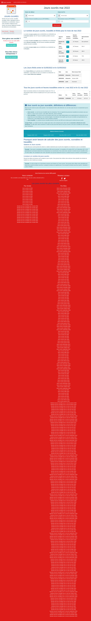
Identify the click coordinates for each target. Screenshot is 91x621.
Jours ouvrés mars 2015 (63, 398)
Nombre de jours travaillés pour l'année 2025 (27, 222)
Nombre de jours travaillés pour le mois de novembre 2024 (63, 595)
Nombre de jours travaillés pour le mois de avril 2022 (63, 544)
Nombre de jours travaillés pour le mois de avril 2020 (63, 505)
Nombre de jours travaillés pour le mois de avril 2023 (63, 564)
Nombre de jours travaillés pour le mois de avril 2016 (63, 407)
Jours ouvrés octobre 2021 (63, 269)
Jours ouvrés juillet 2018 (63, 333)
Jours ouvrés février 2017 (64, 360)
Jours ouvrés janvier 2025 (63, 206)
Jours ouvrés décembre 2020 (63, 285)
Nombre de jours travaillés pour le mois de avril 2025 (63, 603)
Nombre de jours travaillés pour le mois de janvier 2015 (63, 481)
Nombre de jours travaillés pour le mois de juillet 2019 (63, 471)
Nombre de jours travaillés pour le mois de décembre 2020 (63, 518)
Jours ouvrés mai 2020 (63, 297)
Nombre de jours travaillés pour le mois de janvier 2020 (63, 500)
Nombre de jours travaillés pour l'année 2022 (27, 217)
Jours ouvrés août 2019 (63, 311)
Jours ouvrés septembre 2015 (63, 388)
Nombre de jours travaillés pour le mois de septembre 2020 (63, 513)
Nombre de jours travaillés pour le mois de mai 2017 (63, 429)
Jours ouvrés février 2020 (64, 302)
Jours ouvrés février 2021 (64, 282)
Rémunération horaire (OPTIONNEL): (66, 18)
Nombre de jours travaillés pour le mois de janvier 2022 (63, 539)
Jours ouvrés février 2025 (64, 204)
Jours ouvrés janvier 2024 (63, 225)
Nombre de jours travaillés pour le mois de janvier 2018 (63, 442)
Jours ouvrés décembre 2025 (63, 188)
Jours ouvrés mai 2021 (63, 277)
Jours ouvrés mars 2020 (63, 300)
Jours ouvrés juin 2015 (63, 393)
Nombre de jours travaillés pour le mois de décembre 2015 (63, 498)
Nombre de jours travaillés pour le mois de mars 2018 (63, 445)
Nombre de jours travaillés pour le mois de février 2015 (63, 482)
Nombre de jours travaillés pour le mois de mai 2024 (63, 585)
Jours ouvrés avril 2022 (63, 259)
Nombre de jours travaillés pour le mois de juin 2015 (63, 489)
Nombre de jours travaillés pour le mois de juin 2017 (63, 430)
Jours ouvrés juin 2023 (63, 237)
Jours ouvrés (6, 2)
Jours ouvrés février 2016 (64, 380)
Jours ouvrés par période (19, 2)
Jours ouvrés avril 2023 (63, 240)
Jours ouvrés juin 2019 (63, 315)
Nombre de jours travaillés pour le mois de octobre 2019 (63, 476)
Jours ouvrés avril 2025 (63, 201)
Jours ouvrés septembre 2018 (63, 329)
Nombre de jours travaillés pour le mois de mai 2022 (63, 546)
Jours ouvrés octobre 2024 (63, 210)
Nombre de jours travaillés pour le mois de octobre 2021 (63, 534)
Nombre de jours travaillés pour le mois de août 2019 (63, 472)
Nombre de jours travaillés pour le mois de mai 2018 (63, 448)
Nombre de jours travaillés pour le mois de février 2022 (63, 541)
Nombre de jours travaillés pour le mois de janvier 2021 (63, 520)
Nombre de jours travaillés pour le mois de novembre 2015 (63, 497)
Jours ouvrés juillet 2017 (63, 352)
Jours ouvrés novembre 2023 (63, 228)
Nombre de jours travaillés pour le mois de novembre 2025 (63, 614)
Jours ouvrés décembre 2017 (63, 344)
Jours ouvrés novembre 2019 (63, 306)
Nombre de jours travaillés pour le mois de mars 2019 (63, 464)
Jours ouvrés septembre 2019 (63, 310)
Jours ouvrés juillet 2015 (63, 391)
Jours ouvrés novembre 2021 (63, 267)
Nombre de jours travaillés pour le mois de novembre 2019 (63, 477)
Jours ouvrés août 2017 (63, 350)
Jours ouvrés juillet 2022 (63, 254)
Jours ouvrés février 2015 (64, 399)
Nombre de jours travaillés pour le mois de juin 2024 (63, 586)
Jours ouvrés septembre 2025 (63, 193)
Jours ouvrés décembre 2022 (63, 246)
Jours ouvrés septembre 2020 (63, 290)
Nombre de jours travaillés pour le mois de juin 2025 (63, 606)
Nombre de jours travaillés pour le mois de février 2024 (63, 580)
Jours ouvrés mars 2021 (63, 280)
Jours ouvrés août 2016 (63, 370)
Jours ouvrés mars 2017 (63, 359)
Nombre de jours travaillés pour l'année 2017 (27, 207)
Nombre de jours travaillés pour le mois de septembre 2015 (63, 494)
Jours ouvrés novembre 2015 (63, 385)
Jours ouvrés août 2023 (63, 233)
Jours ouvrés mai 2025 (63, 199)
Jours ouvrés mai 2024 (63, 219)
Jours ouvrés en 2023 (27, 201)
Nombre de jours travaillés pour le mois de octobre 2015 (63, 495)
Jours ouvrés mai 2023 (63, 238)
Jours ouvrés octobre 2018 (63, 328)
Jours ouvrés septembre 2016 (63, 368)
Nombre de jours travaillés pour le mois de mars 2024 (63, 581)
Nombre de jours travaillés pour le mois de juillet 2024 (63, 588)
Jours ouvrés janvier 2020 (63, 303)
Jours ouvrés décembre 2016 (63, 363)
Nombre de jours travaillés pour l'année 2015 (27, 212)
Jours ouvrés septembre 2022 (63, 251)
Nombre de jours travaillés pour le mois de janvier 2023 (63, 559)
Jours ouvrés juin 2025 (63, 197)
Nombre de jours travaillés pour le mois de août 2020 (63, 512)
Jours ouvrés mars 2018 (63, 339)
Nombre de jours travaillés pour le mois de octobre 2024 (63, 593)
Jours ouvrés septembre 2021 (63, 271)
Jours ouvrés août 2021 (63, 272)
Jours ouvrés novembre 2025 (63, 189)
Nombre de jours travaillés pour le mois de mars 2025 (63, 601)
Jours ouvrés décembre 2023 (63, 227)
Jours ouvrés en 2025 (27, 204)
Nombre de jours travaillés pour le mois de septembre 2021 (63, 533)
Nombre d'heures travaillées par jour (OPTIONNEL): (37, 18)
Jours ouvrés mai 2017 (63, 355)
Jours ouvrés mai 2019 (63, 316)
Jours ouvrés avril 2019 (63, 318)
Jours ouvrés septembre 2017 (63, 349)
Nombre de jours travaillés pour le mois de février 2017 (63, 424)
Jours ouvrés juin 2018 (63, 334)
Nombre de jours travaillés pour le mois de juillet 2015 (63, 490)
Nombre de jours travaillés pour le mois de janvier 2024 (63, 578)
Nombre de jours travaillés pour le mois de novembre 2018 (63, 458)
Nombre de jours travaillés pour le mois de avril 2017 (63, 427)
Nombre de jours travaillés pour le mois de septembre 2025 (63, 611)
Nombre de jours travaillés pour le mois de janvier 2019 (63, 461)
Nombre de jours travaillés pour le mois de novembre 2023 (63, 575)
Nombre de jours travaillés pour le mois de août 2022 (63, 551)
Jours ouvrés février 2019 (64, 321)
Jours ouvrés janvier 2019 (63, 323)
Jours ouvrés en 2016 (27, 188)
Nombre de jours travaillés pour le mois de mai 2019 (63, 468)
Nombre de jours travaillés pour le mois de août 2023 (63, 570)
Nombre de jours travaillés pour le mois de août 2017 (63, 433)
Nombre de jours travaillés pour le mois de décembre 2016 (63, 420)
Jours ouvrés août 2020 (63, 292)
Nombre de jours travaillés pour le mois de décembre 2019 (63, 479)
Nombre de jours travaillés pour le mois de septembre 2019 (63, 474)
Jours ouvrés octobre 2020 (63, 289)
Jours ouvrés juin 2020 (63, 295)
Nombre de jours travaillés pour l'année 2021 (27, 215)
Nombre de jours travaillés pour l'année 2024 (27, 220)
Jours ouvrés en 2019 (27, 193)
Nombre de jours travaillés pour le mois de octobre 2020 (63, 515)
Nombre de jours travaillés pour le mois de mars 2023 (63, 562)
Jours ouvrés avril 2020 (63, 298)
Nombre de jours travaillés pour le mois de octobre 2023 (63, 573)
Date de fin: (61, 12)
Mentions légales (63, 180)
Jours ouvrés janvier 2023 (63, 245)
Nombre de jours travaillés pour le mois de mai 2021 (63, 526)
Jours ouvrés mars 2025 (63, 202)
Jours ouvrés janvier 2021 (63, 284)
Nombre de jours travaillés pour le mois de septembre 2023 (63, 572)
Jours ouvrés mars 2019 (63, 320)
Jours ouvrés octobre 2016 (63, 367)
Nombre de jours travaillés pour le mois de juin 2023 (63, 567)
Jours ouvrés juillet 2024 (63, 215)
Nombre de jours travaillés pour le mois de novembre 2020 (63, 516)
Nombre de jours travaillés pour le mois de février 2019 (63, 463)
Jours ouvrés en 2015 (27, 194)
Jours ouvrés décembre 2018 (63, 324)
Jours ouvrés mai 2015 (63, 394)
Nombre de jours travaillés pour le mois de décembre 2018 (63, 459)
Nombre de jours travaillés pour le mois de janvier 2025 (63, 598)
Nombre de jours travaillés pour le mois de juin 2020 (63, 508)
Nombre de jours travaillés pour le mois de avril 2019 (63, 466)
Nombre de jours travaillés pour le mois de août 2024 (63, 590)
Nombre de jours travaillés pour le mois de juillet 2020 (63, 510)
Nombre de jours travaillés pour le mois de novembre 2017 (63, 438)
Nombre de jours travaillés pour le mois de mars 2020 (63, 503)
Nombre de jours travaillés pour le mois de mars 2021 (63, 523)
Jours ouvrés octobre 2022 (63, 250)
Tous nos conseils (11, 57)
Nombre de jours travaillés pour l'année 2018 (27, 209)
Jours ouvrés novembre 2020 (63, 287)
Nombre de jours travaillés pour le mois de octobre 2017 (63, 437)
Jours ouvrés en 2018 (27, 191)
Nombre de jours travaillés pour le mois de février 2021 (63, 521)
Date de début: (30, 12)
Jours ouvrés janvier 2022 (63, 264)
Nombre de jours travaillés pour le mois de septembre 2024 (63, 591)
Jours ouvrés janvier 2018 (63, 342)
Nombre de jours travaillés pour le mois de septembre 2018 (63, 455)
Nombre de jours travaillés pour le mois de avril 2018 (63, 446)
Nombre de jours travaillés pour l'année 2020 (27, 214)
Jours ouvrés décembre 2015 (63, 383)
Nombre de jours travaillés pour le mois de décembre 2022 (63, 557)
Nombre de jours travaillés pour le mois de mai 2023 (63, 565)
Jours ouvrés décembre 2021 (63, 266)
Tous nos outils (11, 45)
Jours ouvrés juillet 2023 (63, 235)
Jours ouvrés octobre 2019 (63, 308)
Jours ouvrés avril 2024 (63, 220)
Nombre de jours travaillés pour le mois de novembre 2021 (63, 536)
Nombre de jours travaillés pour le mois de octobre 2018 (63, 456)
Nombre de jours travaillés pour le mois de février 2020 (63, 502)
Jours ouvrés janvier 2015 (63, 401)
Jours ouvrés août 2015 (63, 389)
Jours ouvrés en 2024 (27, 202)
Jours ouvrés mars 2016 (63, 378)
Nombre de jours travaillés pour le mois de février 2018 (63, 443)
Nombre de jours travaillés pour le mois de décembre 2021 (63, 538)
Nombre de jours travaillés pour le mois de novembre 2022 (63, 555)
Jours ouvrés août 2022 (63, 253)
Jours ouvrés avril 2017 (63, 357)
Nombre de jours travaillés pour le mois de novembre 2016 (63, 419)
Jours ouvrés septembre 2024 (63, 212)
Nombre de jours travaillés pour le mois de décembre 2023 (63, 577)
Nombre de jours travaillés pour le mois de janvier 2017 (63, 422)
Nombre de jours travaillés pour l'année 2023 (27, 219)
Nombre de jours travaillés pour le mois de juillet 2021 (63, 529)
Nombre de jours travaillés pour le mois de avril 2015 (63, 485)
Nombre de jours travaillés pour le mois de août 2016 (63, 414)
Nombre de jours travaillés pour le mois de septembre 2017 (63, 435)
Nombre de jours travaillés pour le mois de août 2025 (63, 609)
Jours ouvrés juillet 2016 (63, 372)
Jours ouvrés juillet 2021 (63, 274)
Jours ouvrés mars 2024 (63, 222)
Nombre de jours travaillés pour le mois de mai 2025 (63, 604)
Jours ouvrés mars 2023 (63, 241)
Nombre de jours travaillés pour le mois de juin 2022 (63, 547)
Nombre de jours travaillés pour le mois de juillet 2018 (63, 451)
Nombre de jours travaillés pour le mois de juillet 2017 (63, 432)
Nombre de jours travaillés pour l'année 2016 (27, 206)
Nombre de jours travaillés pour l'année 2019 (27, 210)
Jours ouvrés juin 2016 (63, 373)
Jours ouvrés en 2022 (27, 199)
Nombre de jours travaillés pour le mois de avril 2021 (63, 525)
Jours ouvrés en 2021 (27, 197)
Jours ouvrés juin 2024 (63, 217)
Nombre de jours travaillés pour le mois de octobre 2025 (63, 612)
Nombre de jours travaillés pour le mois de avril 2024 (63, 583)
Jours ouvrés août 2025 (63, 194)
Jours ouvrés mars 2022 (63, 261)
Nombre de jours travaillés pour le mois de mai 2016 (63, 409)
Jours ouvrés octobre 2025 (63, 191)
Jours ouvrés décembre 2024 (63, 207)
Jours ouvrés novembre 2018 (63, 326)
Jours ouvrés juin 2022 (63, 256)
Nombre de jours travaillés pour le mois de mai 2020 (63, 507)
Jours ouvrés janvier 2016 (63, 381)
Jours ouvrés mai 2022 (63, 258)
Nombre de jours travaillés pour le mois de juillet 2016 (63, 412)
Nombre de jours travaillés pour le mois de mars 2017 (63, 425)
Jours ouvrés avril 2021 (63, 279)
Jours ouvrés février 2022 (64, 263)
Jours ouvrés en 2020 (27, 196)
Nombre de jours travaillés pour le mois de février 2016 (63, 404)
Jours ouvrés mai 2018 (63, 336)
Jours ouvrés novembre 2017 (63, 346)
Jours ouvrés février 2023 (64, 243)
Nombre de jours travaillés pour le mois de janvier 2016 (63, 402)
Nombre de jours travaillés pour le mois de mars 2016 (63, 406)
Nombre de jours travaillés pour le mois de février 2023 (63, 560)
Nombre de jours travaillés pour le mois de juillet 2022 (63, 549)
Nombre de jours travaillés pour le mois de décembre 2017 (63, 440)
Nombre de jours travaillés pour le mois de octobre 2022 (63, 554)
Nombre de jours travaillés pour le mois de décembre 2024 (63, 596)
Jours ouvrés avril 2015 (63, 396)
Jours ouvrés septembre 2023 (63, 232)
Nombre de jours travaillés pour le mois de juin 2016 (63, 411)
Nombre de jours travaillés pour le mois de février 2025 (63, 599)
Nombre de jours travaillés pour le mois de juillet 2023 (63, 568)
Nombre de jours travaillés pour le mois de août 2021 (63, 531)
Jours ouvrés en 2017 (27, 189)
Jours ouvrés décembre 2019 (63, 305)
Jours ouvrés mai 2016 (63, 375)
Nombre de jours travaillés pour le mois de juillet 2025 (63, 608)
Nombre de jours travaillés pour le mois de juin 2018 (63, 450)
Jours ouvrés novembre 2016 (63, 365)
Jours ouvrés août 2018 (63, 331)
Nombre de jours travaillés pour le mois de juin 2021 (63, 528)
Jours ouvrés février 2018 (64, 341)
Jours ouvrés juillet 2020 (63, 293)
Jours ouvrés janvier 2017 (63, 362)
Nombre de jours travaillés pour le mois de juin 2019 (63, 469)
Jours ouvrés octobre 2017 (63, 347)
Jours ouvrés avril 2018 (63, 337)
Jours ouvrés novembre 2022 (63, 248)
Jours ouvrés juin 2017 (63, 354)
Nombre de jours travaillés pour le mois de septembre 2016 (63, 416)
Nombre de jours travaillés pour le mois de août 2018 (63, 453)
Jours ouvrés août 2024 (63, 214)
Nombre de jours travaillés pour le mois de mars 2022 (63, 542)
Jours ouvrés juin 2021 (63, 276)
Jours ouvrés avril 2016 (63, 376)
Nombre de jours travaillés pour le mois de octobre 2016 (63, 417)
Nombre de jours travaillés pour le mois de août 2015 (63, 492)
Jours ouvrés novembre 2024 (63, 209)
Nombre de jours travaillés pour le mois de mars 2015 (63, 484)
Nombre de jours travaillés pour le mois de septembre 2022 (63, 552)
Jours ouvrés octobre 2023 (63, 230)
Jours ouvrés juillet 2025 (63, 196)
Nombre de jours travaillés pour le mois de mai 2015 (63, 487)
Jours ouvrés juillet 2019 (63, 313)
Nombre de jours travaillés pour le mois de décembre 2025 (63, 616)
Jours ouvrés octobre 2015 (63, 386)
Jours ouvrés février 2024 (64, 224)
